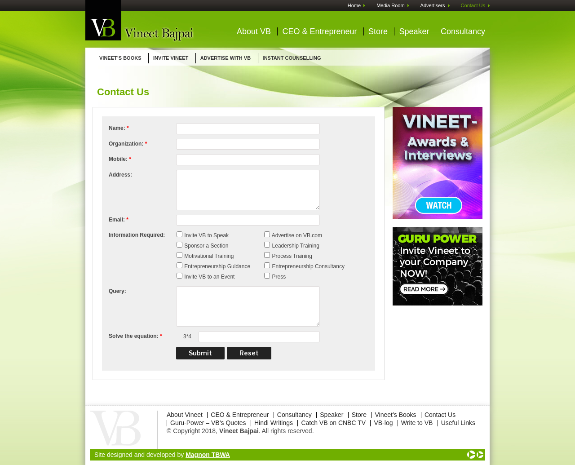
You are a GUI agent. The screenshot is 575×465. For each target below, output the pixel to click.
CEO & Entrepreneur (319, 31)
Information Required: (137, 235)
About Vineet (185, 414)
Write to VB (417, 422)
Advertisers (432, 5)
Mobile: (120, 159)
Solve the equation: (135, 336)
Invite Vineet (170, 58)
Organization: (128, 144)
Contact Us (473, 5)
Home (354, 5)
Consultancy (463, 31)
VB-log (383, 422)
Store (378, 31)
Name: (119, 128)
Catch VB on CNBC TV (333, 422)
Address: (120, 175)
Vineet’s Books (120, 58)
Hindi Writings (273, 422)
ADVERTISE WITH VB (225, 58)
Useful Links (458, 422)
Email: (118, 220)
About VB (254, 31)
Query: (117, 291)
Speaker (414, 31)
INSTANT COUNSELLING (292, 58)
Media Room (390, 5)
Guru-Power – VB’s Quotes (208, 422)
